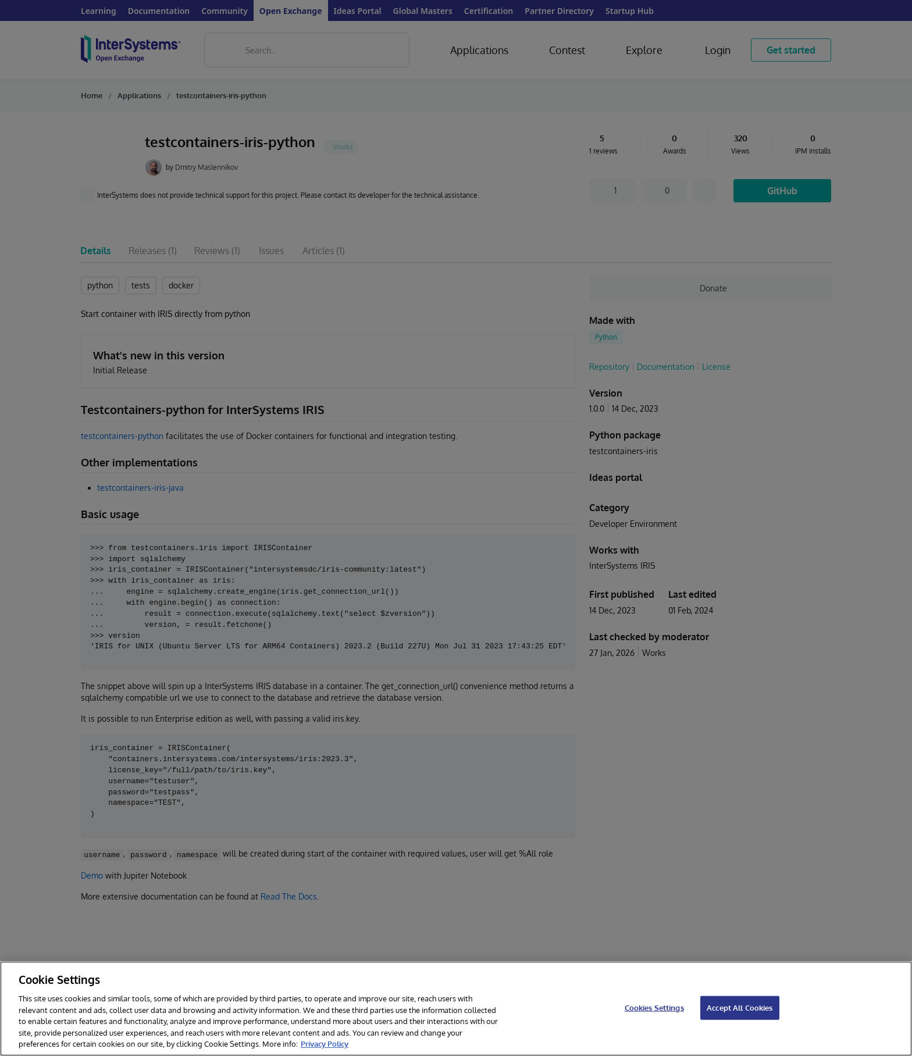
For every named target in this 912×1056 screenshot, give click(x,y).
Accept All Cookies (739, 1007)
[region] (456, 1008)
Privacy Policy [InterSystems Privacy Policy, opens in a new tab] (324, 1043)
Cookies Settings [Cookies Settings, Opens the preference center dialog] (654, 1007)
